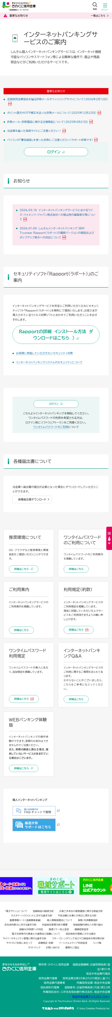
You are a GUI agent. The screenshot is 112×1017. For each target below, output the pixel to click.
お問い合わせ (53, 947)
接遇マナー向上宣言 (59, 929)
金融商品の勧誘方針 (43, 911)
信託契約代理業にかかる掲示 (81, 934)
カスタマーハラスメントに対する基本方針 (31, 915)
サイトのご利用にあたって (19, 943)
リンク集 (97, 943)
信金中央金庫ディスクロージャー (91, 996)
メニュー (105, 8)
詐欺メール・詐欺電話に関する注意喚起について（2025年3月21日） (47, 122)
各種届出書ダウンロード (32, 499)
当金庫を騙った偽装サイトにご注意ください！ (34, 130)
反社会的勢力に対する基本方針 (20, 925)
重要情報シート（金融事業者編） (25, 920)
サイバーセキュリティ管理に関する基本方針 (24, 938)
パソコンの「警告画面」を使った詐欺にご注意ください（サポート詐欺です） (50, 140)
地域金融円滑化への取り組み (88, 925)
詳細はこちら (23, 569)
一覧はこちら (98, 15)
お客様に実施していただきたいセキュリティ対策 (44, 353)
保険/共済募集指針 (88, 920)
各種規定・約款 (45, 943)
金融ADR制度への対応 (31, 929)
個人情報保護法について (59, 920)
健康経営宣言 (81, 929)
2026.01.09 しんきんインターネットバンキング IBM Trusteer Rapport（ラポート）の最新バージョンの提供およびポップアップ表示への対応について (57, 233)
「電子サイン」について (16, 911)
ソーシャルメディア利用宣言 (73, 943)
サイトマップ (34, 947)
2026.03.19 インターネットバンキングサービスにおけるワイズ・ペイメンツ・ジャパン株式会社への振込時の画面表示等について (57, 215)
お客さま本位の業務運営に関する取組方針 (81, 911)
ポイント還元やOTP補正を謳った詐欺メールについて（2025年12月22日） (51, 112)
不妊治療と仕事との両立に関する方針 (77, 915)
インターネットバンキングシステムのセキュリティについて (49, 362)
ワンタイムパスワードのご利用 (50, 427)
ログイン (56, 152)
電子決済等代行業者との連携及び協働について (36, 934)
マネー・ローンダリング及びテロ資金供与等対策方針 (78, 938)
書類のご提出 (72, 947)
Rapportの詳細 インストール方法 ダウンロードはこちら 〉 (56, 334)
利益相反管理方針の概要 (55, 925)
